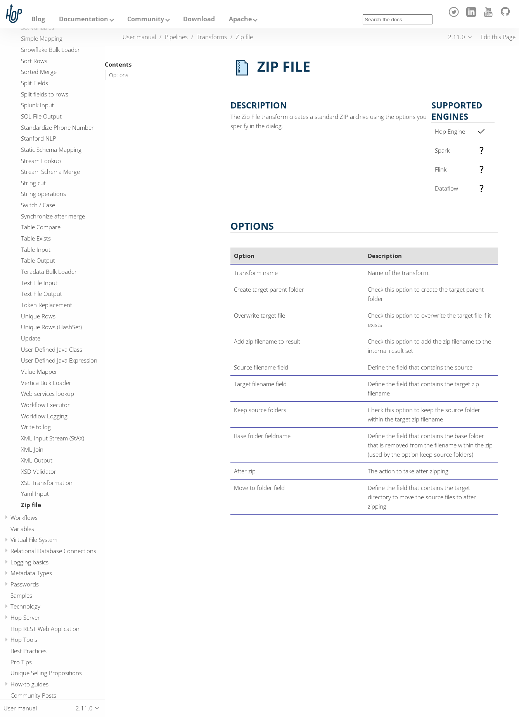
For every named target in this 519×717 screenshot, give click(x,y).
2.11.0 (456, 37)
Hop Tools (23, 639)
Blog (38, 19)
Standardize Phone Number (57, 127)
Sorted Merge (39, 71)
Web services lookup (47, 393)
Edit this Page (498, 37)
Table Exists (36, 238)
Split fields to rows (44, 94)
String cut (33, 183)
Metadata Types (31, 573)
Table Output (38, 260)
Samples (21, 595)
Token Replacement (46, 305)
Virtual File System (33, 539)
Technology (25, 606)
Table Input (35, 249)
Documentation (83, 19)
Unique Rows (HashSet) (51, 327)
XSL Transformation (47, 482)
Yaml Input (35, 493)
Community (145, 19)
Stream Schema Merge (50, 171)
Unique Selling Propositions (46, 673)
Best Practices (28, 651)
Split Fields (34, 83)
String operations (43, 193)
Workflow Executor (45, 405)
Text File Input (39, 283)
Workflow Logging (44, 416)
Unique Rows (38, 316)
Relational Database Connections (53, 551)
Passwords (24, 584)
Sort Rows (34, 61)
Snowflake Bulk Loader (50, 49)
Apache (240, 19)
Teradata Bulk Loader (49, 271)
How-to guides (29, 684)
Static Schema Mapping (51, 149)
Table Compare (41, 227)
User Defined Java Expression (59, 360)
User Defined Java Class (51, 349)
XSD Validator (38, 471)
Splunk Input (37, 105)
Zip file (31, 504)
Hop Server (25, 617)
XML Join (32, 449)
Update (30, 338)
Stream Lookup (41, 160)
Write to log (36, 427)
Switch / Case (38, 205)
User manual (139, 37)
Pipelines (176, 37)
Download (199, 19)
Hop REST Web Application (45, 628)
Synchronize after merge (53, 216)
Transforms (212, 37)
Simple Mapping (41, 38)
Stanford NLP (38, 138)
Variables (22, 528)
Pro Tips (21, 662)
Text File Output (41, 293)
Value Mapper (39, 371)
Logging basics (29, 562)
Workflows (24, 517)
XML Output (36, 460)
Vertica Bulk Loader (46, 382)
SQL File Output (41, 116)
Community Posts (33, 695)
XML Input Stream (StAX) (52, 438)
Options (118, 75)
